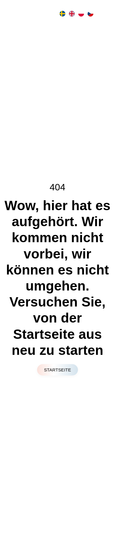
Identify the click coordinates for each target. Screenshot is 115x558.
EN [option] (71, 14)
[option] (62, 14)
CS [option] (90, 14)
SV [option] (62, 14)
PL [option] (80, 14)
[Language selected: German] (76, 14)
